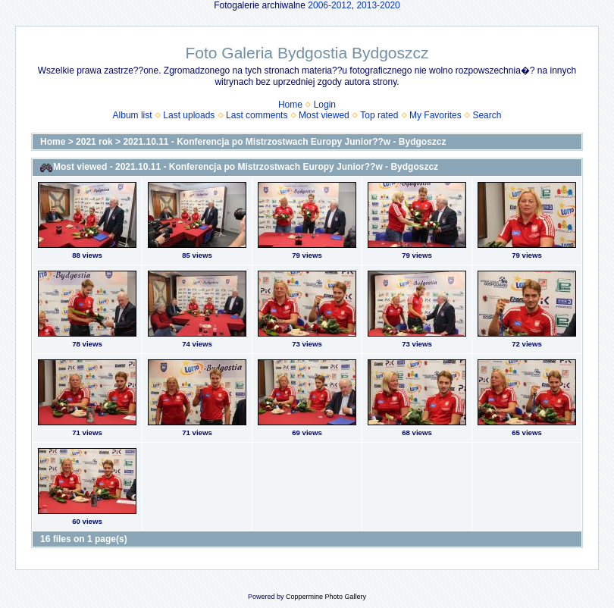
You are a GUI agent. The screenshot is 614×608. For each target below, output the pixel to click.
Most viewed (324, 115)
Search (486, 115)
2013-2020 (377, 5)
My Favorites (435, 115)
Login (325, 104)
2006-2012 (329, 5)
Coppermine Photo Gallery (326, 596)
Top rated (379, 115)
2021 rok (94, 141)
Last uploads (189, 115)
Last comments (256, 115)
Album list (132, 115)
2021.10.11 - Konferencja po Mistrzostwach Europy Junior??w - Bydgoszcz (284, 141)
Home (290, 104)
